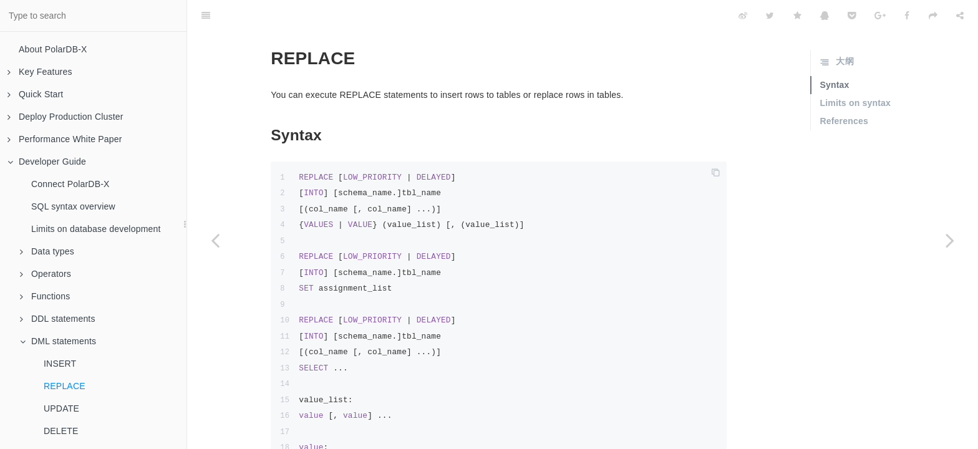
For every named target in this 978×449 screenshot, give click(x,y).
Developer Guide (46, 162)
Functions (45, 296)
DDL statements (57, 319)
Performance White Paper (64, 139)
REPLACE (64, 386)
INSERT (60, 364)
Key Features (39, 72)
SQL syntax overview (73, 206)
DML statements (58, 341)
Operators (45, 274)
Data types (47, 251)
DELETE (61, 431)
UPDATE (61, 408)
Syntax (834, 54)
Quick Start (35, 94)
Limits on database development (96, 229)
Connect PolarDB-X (70, 184)
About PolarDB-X (53, 49)
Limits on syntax (855, 72)
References (844, 90)
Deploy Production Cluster (65, 117)
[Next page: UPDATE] (950, 240)
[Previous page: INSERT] (215, 240)
